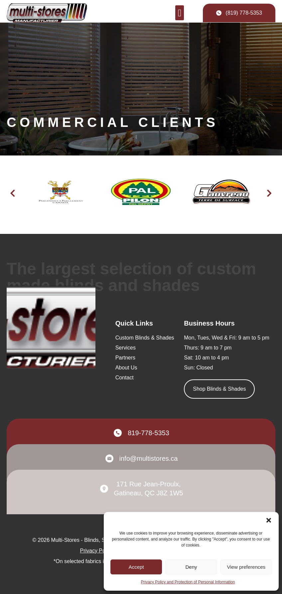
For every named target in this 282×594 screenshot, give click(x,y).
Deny (191, 567)
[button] (268, 520)
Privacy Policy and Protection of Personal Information (188, 582)
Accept (136, 567)
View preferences (246, 567)
